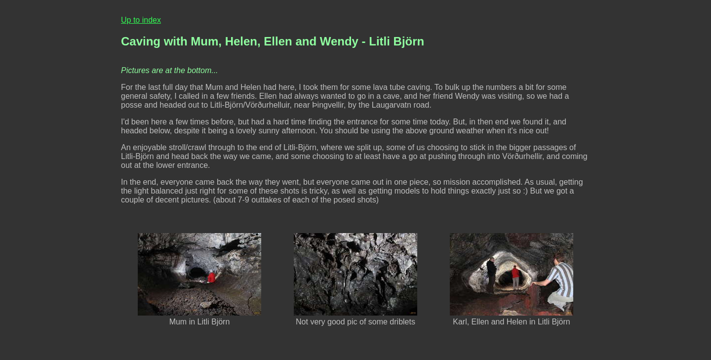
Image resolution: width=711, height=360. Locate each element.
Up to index (141, 20)
